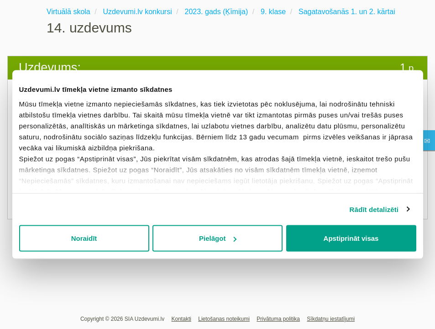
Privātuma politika (278, 319)
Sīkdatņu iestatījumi (331, 319)
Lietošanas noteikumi (224, 319)
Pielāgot (217, 238)
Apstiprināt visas (351, 238)
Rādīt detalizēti (374, 209)
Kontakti (181, 319)
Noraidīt (84, 238)
